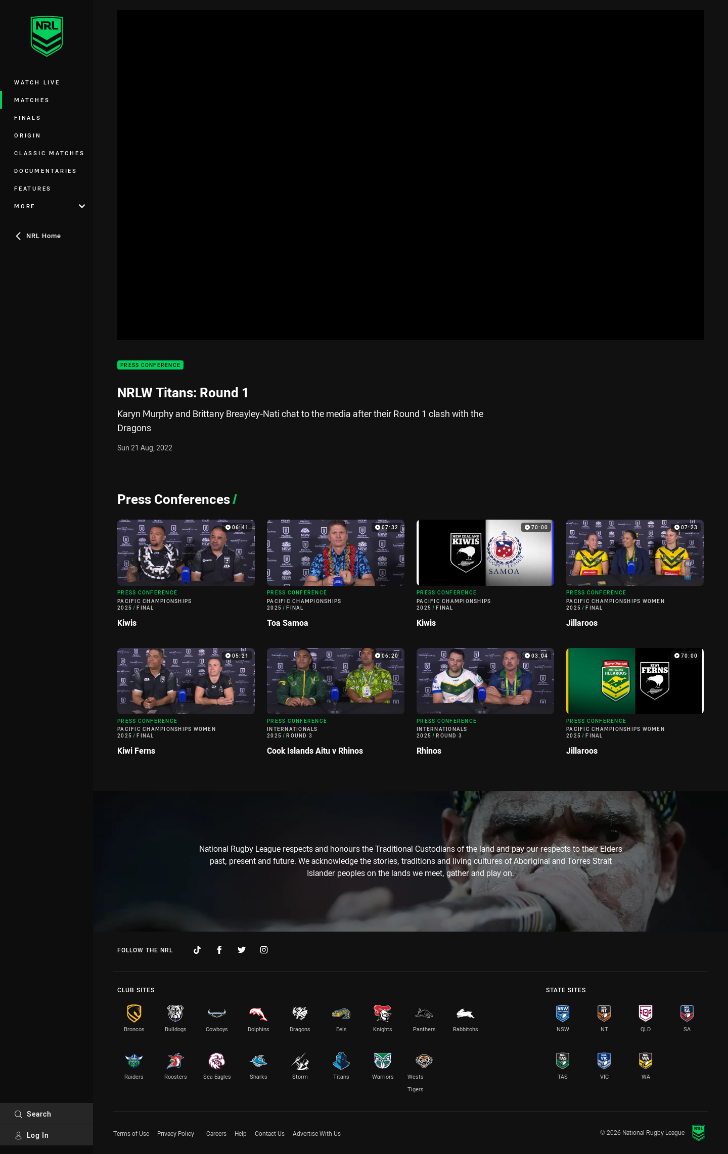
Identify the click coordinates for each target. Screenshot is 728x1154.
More (49, 206)
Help (241, 1133)
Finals (27, 117)
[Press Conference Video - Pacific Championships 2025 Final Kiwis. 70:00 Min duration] (485, 577)
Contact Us (270, 1133)
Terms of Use (131, 1133)
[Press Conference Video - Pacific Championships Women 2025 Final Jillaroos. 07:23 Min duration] (635, 577)
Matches (32, 100)
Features (33, 188)
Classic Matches (49, 153)
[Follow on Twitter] (242, 950)
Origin (27, 135)
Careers (216, 1133)
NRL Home (37, 235)
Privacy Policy (175, 1133)
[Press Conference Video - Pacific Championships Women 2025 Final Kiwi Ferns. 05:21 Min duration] (186, 706)
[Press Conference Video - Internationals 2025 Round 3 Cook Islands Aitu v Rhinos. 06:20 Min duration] (335, 706)
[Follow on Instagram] (264, 950)
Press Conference (150, 365)
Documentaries (45, 170)
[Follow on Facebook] (219, 950)
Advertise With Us (317, 1133)
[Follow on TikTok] (197, 950)
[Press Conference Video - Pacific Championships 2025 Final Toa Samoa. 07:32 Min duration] (335, 577)
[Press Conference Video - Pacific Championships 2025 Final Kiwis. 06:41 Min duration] (186, 577)
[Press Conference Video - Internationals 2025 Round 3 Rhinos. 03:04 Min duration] (485, 706)
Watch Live (37, 82)
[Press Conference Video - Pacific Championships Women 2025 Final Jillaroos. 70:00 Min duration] (635, 706)
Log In (31, 1135)
